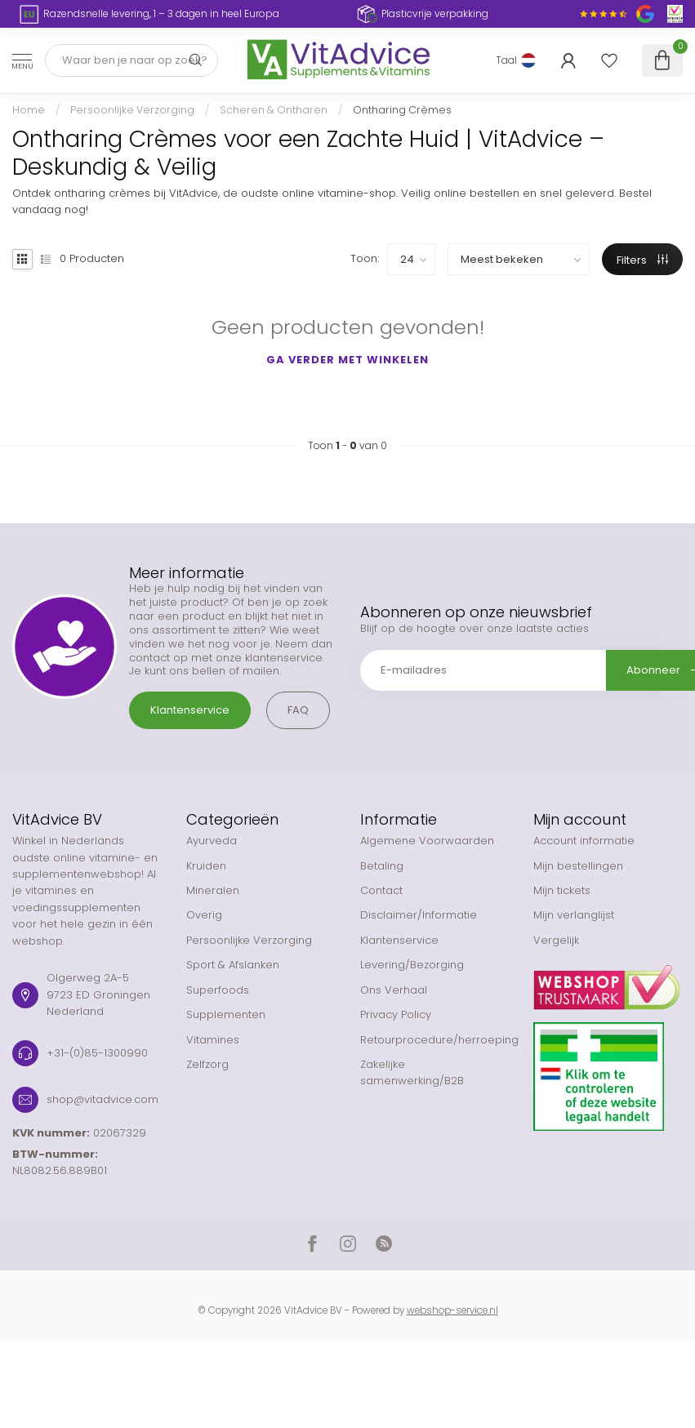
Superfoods (217, 990)
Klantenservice (189, 710)
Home (28, 110)
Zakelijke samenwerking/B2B (412, 1072)
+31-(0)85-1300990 (97, 1053)
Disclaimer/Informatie (418, 915)
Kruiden (206, 866)
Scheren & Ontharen (273, 110)
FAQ (298, 710)
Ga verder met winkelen (347, 359)
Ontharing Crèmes (402, 110)
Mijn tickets (561, 890)
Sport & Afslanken (232, 964)
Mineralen (212, 890)
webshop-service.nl (452, 1310)
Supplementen (225, 1014)
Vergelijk (556, 940)
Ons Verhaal (393, 990)
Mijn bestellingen (578, 866)
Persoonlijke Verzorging (132, 110)
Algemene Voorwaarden (427, 840)
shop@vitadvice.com (102, 1099)
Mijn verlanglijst (573, 915)
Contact (381, 890)
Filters (642, 260)
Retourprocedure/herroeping (435, 1040)
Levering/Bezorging (412, 964)
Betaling (381, 866)
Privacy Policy (395, 1014)
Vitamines (212, 1040)
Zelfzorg (207, 1064)
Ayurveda (211, 840)
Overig (204, 915)
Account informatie (584, 840)
